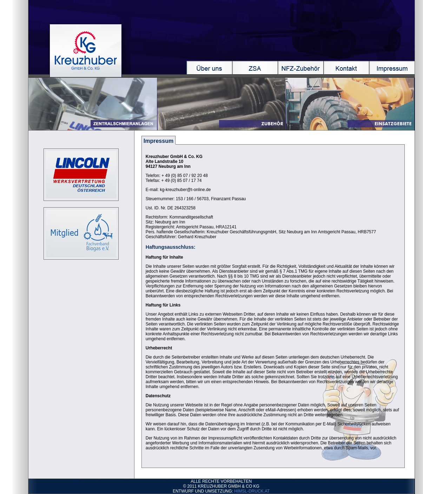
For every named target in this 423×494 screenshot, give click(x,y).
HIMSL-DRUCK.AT (252, 491)
